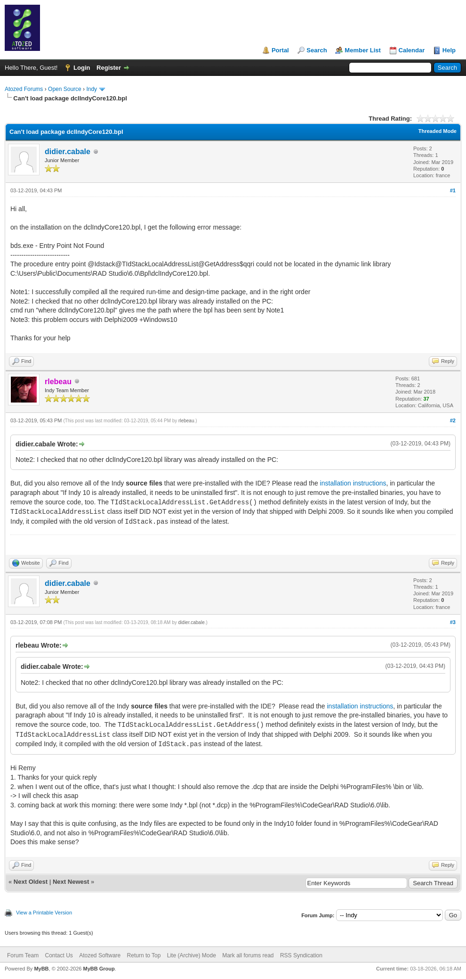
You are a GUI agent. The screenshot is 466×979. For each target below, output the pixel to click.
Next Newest (71, 881)
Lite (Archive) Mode (191, 955)
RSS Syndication (301, 955)
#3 (453, 622)
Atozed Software (100, 955)
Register (108, 67)
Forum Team (23, 955)
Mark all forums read (247, 955)
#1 (453, 190)
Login (81, 67)
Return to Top (144, 955)
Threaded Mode (437, 131)
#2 (453, 420)
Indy (91, 89)
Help (449, 50)
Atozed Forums (24, 89)
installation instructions (353, 483)
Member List (363, 50)
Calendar (412, 50)
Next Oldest (31, 881)
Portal (280, 50)
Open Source (64, 89)
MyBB (41, 968)
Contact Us (58, 955)
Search (316, 50)
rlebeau (186, 420)
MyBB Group (98, 968)
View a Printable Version (44, 912)
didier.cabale (67, 152)
